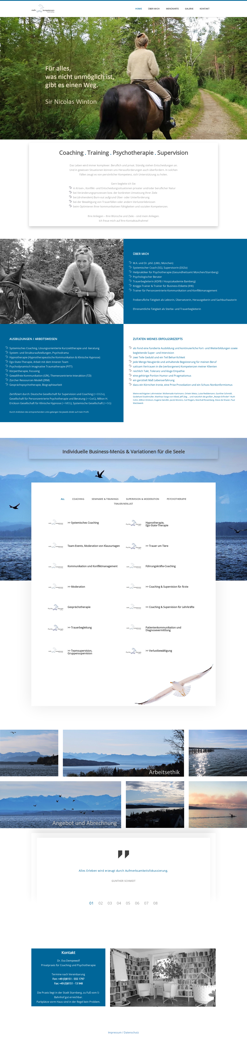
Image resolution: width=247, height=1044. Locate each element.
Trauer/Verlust (123, 503)
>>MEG (67, 403)
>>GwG (91, 398)
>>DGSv (99, 393)
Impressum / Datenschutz (123, 1032)
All (63, 498)
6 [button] (138, 902)
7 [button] (147, 902)
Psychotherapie (176, 498)
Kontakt (205, 8)
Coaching (78, 498)
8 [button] (156, 902)
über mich (154, 8)
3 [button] (111, 902)
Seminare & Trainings (105, 498)
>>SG (107, 403)
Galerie (189, 8)
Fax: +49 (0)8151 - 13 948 (68, 983)
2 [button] (102, 902)
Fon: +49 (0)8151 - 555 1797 (68, 978)
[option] (123, 866)
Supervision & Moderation (142, 498)
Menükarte (172, 8)
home (138, 8)
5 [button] (129, 902)
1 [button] (93, 902)
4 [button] (120, 902)
